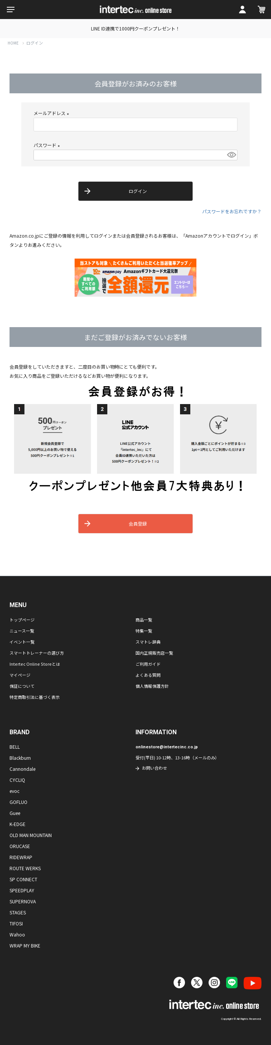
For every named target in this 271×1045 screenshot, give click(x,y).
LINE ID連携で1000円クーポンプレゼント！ (135, 28)
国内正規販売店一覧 (154, 653)
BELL (15, 746)
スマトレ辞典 (148, 642)
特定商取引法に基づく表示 (35, 697)
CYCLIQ (17, 780)
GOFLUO (18, 802)
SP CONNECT (23, 879)
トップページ (22, 620)
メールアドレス (52, 113)
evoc (14, 791)
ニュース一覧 (22, 631)
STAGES (18, 912)
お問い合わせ (154, 768)
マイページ (20, 675)
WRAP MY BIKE (25, 945)
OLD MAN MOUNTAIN (31, 835)
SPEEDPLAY (22, 890)
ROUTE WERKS (25, 868)
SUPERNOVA (23, 901)
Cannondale (22, 768)
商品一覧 (144, 620)
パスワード (47, 145)
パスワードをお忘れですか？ (231, 211)
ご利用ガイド (148, 664)
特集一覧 (144, 631)
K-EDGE (18, 824)
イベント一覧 (22, 642)
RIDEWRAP (21, 857)
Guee (15, 813)
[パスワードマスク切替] (231, 155)
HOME (13, 43)
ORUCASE (20, 846)
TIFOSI (16, 923)
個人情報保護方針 (152, 686)
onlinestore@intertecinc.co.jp (167, 747)
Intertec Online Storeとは (35, 664)
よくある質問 (148, 675)
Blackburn (20, 757)
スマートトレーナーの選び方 (37, 653)
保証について (22, 686)
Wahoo (17, 934)
